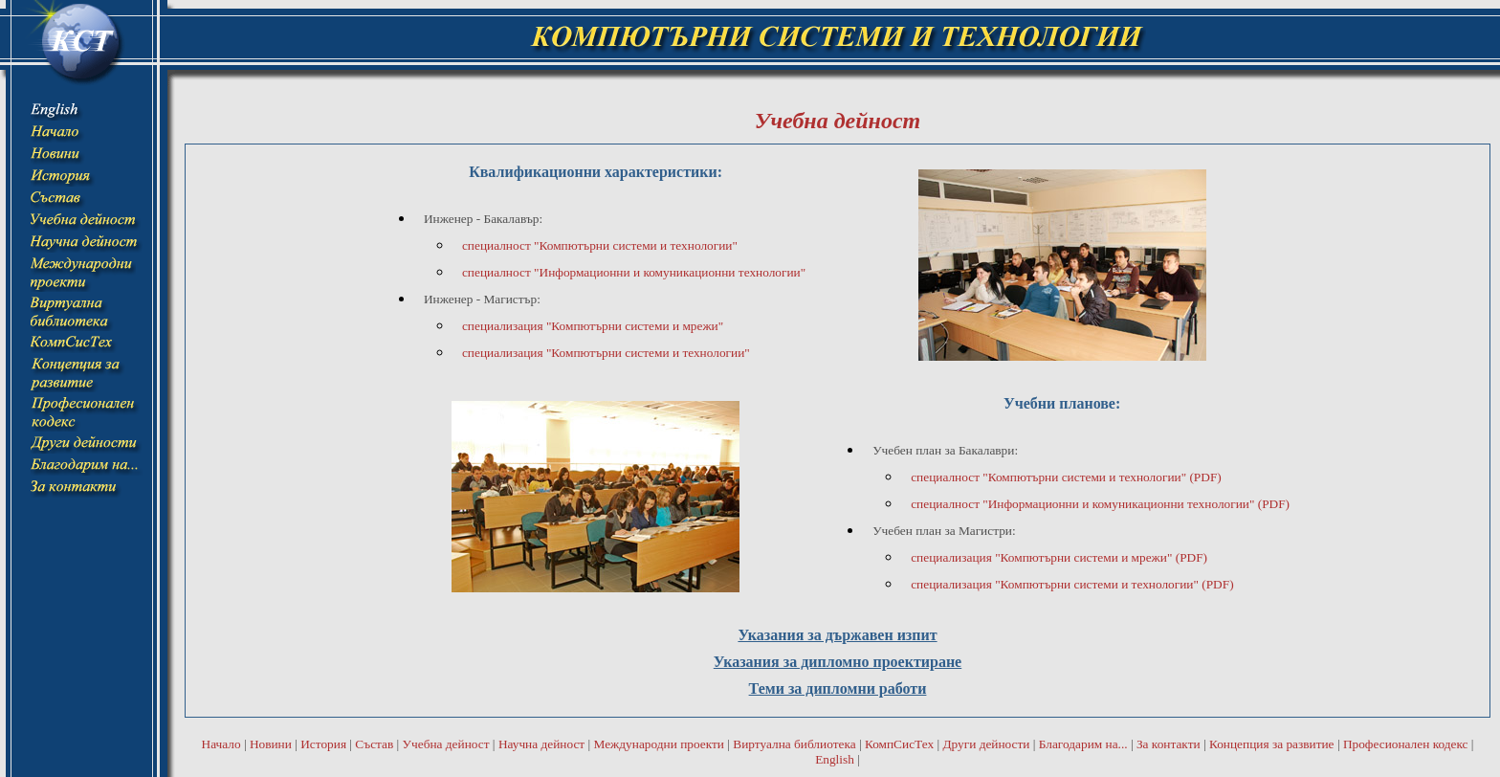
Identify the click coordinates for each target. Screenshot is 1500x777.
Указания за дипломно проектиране (837, 662)
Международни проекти (659, 744)
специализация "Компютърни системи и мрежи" (592, 326)
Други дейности (985, 744)
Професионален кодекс (1405, 744)
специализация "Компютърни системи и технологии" (606, 352)
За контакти (1168, 744)
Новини (271, 744)
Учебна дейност (446, 744)
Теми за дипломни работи (838, 688)
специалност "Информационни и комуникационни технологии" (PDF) (1100, 504)
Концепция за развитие (1272, 744)
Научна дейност (541, 744)
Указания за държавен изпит (837, 635)
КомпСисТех (899, 744)
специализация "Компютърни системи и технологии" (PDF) (1072, 584)
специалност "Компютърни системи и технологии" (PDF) (1066, 477)
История (323, 744)
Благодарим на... (1083, 744)
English (834, 759)
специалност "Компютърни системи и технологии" (600, 245)
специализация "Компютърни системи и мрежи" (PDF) (1059, 557)
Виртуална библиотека (794, 744)
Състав (374, 744)
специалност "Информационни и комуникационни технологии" (633, 272)
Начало (221, 744)
